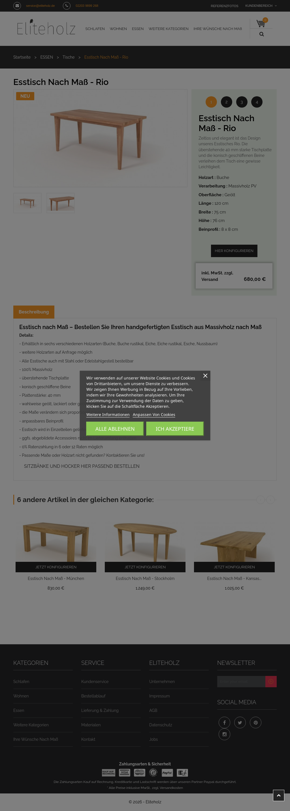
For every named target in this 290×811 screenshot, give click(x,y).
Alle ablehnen (115, 428)
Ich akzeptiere (175, 428)
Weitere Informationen (103, 415)
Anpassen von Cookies (140, 415)
